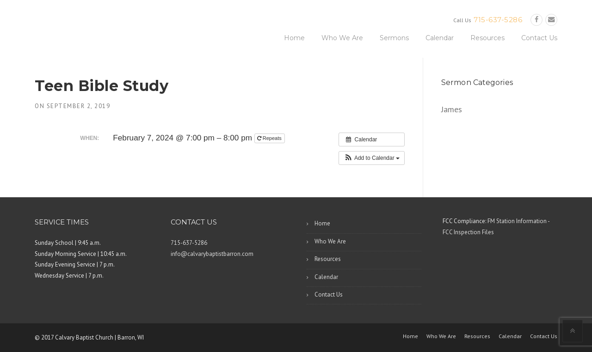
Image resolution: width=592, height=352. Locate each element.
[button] (371, 158)
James (451, 109)
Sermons (394, 38)
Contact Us (539, 38)
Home (294, 38)
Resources (487, 38)
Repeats (270, 138)
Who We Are (342, 38)
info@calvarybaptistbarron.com (212, 254)
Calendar (440, 38)
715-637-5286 (498, 19)
